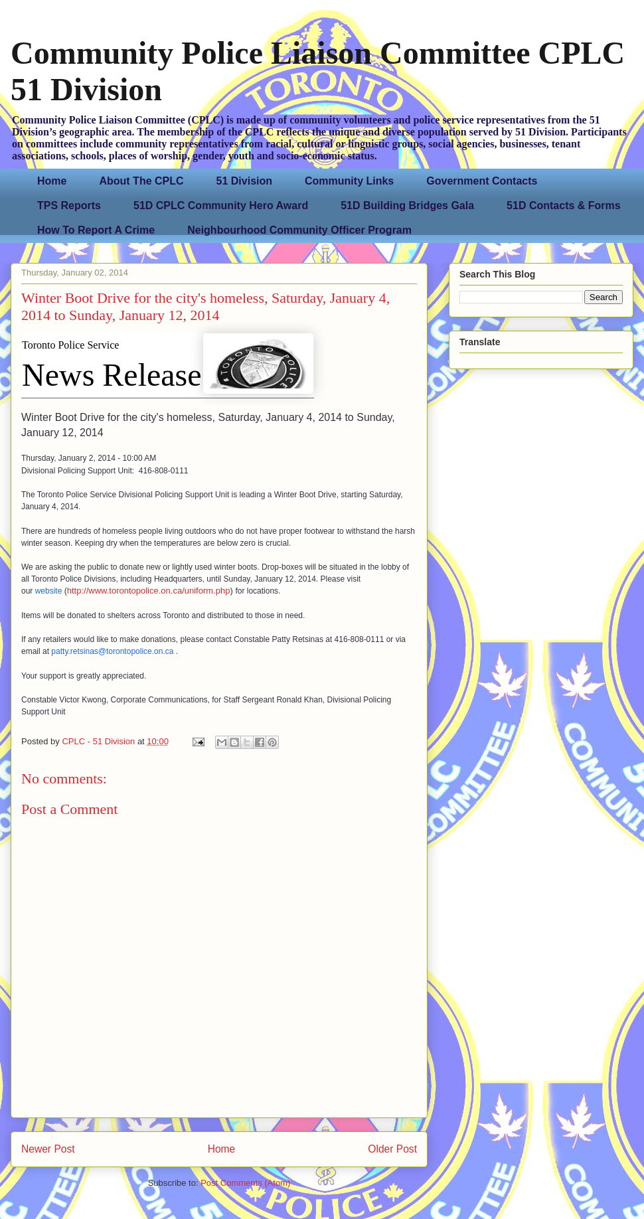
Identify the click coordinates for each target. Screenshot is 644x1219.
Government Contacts (481, 181)
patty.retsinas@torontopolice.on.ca (113, 651)
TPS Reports (69, 205)
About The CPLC (141, 181)
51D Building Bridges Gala (407, 205)
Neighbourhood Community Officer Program (299, 230)
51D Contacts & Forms (564, 205)
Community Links (349, 181)
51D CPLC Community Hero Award (220, 205)
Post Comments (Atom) (245, 1183)
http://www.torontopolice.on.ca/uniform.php (148, 591)
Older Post (392, 1149)
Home (51, 181)
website (48, 591)
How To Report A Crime (96, 230)
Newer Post (48, 1149)
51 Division (244, 181)
